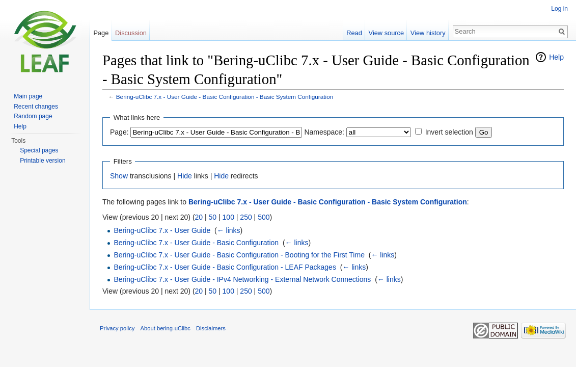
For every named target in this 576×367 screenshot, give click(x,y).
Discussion (131, 33)
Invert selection (449, 132)
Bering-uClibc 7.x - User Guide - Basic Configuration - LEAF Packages (225, 267)
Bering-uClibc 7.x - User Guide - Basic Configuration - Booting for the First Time (239, 255)
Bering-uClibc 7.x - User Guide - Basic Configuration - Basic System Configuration (224, 96)
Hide (184, 176)
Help (556, 57)
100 (228, 217)
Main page (28, 96)
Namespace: (324, 132)
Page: (119, 132)
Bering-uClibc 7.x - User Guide (162, 230)
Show (119, 176)
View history (428, 33)
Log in (559, 8)
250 (246, 217)
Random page (33, 116)
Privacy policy (117, 328)
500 (263, 217)
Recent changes (36, 106)
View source (386, 33)
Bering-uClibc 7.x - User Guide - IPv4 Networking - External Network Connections (242, 279)
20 (199, 217)
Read (354, 33)
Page (100, 33)
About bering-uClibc (165, 328)
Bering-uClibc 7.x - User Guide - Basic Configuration (196, 243)
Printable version (42, 160)
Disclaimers (211, 328)
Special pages (39, 150)
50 (213, 217)
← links (228, 230)
